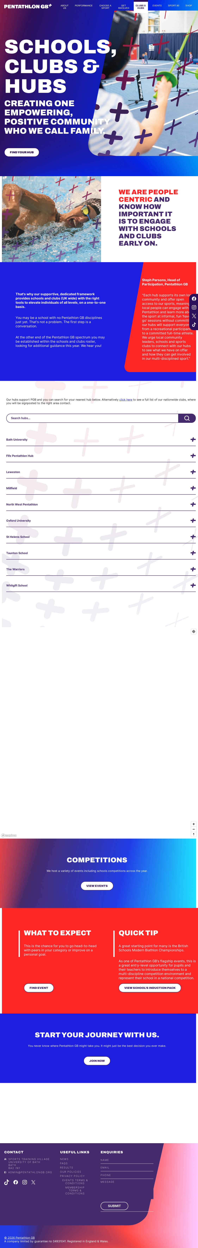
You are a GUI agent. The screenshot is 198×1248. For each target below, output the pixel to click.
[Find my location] (193, 631)
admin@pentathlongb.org (30, 1185)
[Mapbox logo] (9, 835)
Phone (106, 1188)
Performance (84, 5)
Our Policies (70, 1185)
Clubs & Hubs (141, 6)
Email (105, 1180)
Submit (114, 1219)
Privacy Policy (72, 1189)
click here (139, 399)
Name (105, 1173)
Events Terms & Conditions (75, 1195)
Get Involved (123, 6)
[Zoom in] (193, 824)
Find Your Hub (22, 152)
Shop (188, 5)
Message (108, 1195)
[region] (99, 733)
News (64, 1172)
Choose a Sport (105, 6)
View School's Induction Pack (163, 987)
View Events (83, 885)
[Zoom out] (193, 829)
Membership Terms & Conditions (75, 1203)
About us (65, 6)
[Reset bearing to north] (193, 834)
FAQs (64, 1176)
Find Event (52, 987)
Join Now (83, 1060)
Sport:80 (173, 5)
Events (157, 5)
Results (66, 1180)
